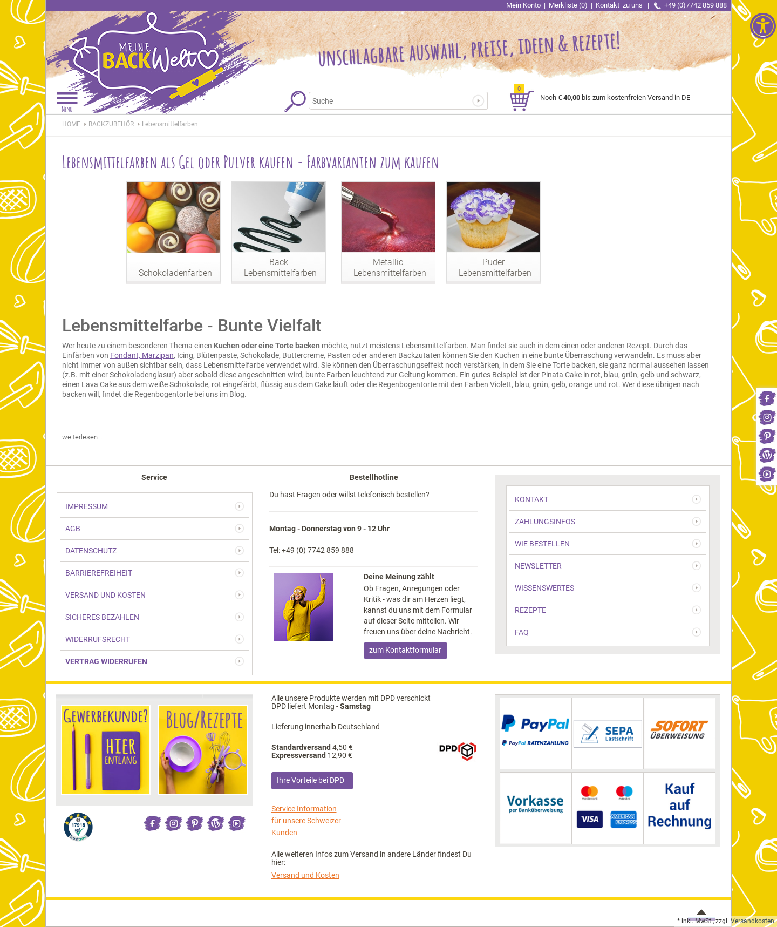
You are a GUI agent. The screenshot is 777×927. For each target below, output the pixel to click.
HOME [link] (71, 124)
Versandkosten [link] (752, 921)
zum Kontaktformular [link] (405, 650)
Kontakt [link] (620, 5)
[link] (766, 397)
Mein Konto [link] (523, 5)
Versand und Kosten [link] (305, 875)
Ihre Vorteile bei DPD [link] (310, 780)
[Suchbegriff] (393, 101)
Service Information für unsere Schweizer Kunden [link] (306, 820)
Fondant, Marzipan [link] (142, 355)
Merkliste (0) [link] (568, 5)
